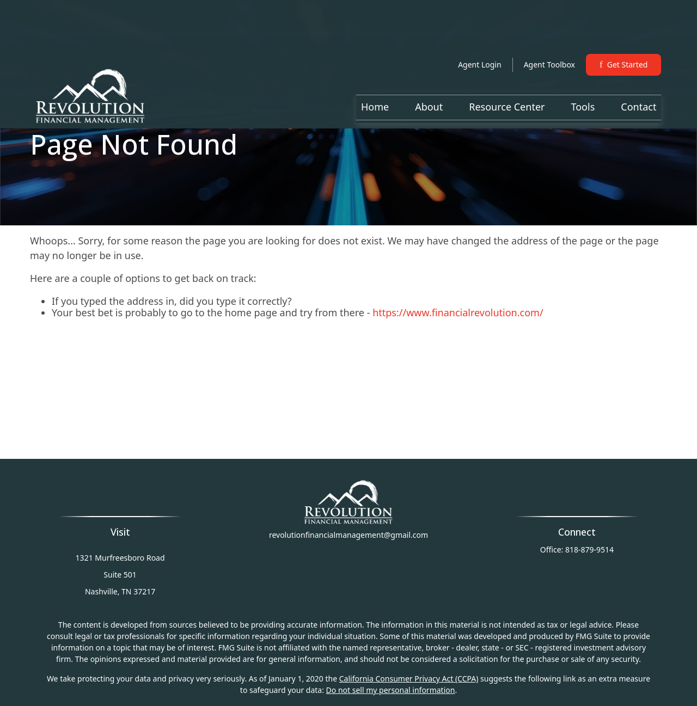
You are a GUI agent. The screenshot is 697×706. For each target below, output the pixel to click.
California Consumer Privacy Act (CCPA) (409, 678)
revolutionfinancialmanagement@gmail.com (348, 535)
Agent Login (479, 32)
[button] (375, 74)
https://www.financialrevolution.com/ (457, 312)
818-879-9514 (589, 549)
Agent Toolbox (549, 32)
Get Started (623, 32)
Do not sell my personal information (390, 690)
